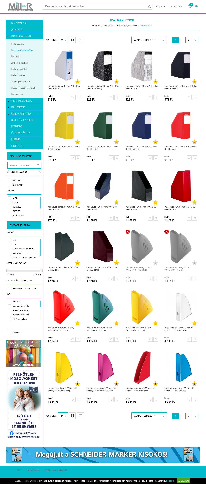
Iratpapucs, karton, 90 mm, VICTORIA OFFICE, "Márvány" (103, 87)
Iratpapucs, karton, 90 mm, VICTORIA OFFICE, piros (181, 147)
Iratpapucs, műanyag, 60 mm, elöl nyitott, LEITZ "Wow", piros (140, 389)
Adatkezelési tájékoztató (56, 469)
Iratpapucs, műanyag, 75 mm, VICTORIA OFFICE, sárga (139, 329)
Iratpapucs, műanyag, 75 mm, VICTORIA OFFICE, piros (61, 329)
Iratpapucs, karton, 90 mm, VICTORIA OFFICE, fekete (181, 87)
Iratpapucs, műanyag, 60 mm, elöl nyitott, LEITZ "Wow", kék (179, 389)
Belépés (159, 6)
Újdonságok (21, 133)
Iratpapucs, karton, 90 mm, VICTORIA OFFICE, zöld (103, 147)
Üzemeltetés (20, 114)
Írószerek (16, 56)
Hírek (16, 139)
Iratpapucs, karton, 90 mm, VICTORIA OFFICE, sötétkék (142, 147)
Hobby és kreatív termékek (24, 87)
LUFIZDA (18, 145)
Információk (175, 6)
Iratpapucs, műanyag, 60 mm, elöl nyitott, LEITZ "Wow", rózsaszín (101, 389)
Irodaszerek (20, 36)
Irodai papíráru (18, 43)
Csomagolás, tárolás (21, 81)
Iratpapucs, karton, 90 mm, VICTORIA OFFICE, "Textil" (142, 87)
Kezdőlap (19, 23)
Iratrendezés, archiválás (22, 50)
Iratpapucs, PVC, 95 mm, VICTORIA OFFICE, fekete (141, 208)
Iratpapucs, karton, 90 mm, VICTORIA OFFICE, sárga (64, 147)
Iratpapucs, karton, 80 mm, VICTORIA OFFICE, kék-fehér (64, 87)
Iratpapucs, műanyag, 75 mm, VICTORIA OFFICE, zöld (100, 329)
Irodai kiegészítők (20, 69)
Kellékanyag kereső (22, 123)
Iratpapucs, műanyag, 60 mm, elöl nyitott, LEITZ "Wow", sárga (62, 389)
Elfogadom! (183, 480)
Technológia (20, 101)
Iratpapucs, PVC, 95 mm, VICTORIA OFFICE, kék (102, 208)
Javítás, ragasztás (20, 62)
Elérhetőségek (33, 469)
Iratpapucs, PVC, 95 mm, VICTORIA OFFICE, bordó (102, 268)
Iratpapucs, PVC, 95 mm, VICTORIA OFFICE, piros (180, 208)
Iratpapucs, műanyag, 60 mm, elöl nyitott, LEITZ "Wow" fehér (179, 329)
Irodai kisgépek (19, 75)
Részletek (170, 480)
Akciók (17, 29)
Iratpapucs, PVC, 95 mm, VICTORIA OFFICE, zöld (63, 268)
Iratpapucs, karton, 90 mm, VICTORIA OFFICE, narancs (64, 208)
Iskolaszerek (17, 94)
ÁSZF (19, 469)
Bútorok (17, 107)
